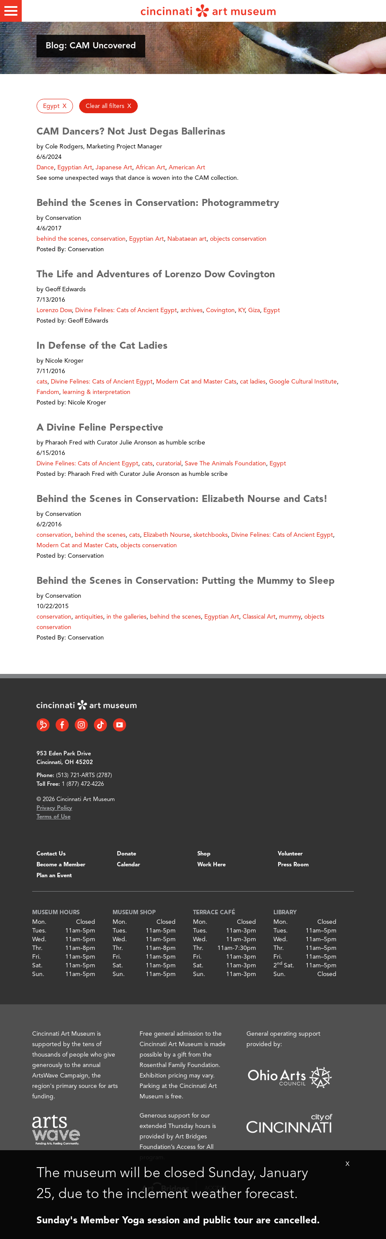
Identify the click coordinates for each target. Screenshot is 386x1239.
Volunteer (290, 854)
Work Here (211, 865)
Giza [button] (254, 310)
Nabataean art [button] (186, 239)
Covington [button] (220, 310)
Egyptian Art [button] (74, 168)
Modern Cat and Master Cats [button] (196, 382)
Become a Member (61, 865)
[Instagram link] (81, 724)
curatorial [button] (168, 464)
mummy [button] (290, 617)
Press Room (293, 865)
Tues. (39, 931)
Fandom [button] (48, 392)
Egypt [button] (271, 310)
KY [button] (241, 310)
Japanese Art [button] (114, 168)
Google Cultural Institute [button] (303, 382)
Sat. (37, 966)
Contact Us (51, 854)
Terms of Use (53, 817)
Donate (126, 854)
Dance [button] (45, 168)
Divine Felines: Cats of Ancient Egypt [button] (126, 310)
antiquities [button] (89, 617)
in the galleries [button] (126, 617)
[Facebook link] (62, 724)
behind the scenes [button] (62, 239)
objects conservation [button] (238, 239)
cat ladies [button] (253, 382)
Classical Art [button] (259, 617)
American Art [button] (187, 168)
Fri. (36, 957)
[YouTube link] (119, 724)
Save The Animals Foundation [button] (225, 464)
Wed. (39, 939)
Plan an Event (54, 876)
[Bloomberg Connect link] (43, 724)
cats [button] (42, 382)
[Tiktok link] (100, 724)
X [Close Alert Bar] (347, 1164)
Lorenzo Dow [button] (54, 310)
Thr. (37, 948)
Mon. (39, 922)
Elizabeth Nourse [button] (166, 535)
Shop (203, 854)
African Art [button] (150, 168)
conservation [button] (108, 239)
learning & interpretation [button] (96, 392)
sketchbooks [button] (210, 535)
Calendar (128, 865)
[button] (55, 106)
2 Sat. (283, 966)
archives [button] (191, 310)
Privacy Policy (54, 808)
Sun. (38, 974)
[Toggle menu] (11, 11)
